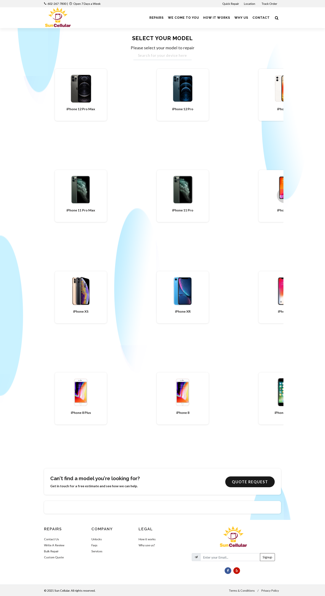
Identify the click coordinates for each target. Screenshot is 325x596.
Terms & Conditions (242, 590)
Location (250, 3)
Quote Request (250, 482)
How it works (147, 539)
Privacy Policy (270, 590)
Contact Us (51, 539)
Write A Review (54, 545)
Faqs (94, 545)
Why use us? (147, 545)
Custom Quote (54, 557)
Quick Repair (230, 3)
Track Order (269, 3)
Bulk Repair (51, 551)
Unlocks (96, 539)
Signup (267, 557)
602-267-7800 (57, 3)
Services (96, 551)
